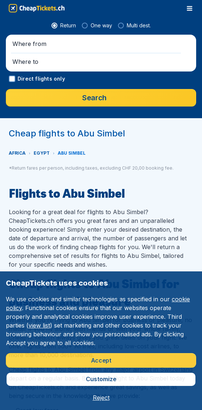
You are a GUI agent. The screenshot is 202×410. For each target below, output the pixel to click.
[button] (101, 214)
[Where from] (50, 214)
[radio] (22, 196)
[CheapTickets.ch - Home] (37, 8)
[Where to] (151, 214)
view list (39, 325)
